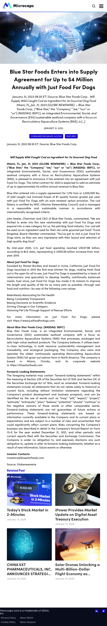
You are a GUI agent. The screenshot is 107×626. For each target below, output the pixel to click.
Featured (71, 136)
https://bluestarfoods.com (26, 365)
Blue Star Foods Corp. (63, 144)
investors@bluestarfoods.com (25, 458)
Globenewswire (26, 464)
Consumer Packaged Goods (46, 136)
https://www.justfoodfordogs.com (34, 320)
